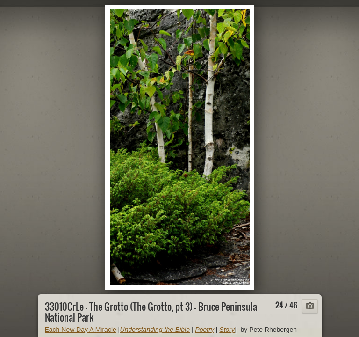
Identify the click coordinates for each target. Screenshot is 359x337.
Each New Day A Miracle (80, 329)
